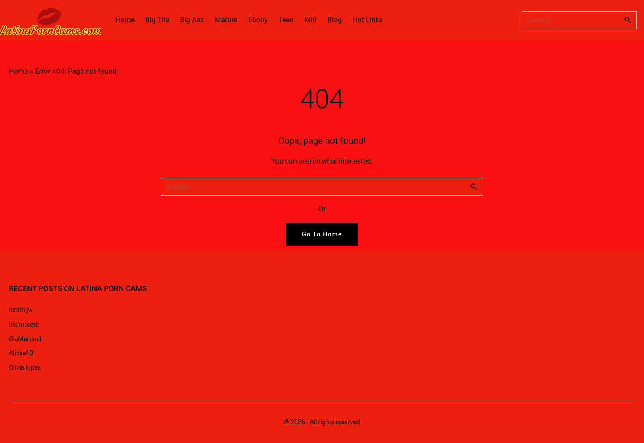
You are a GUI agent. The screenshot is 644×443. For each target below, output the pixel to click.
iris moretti (24, 324)
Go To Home (322, 234)
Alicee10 (21, 353)
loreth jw (21, 309)
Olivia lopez (25, 367)
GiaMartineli (25, 338)
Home (18, 71)
